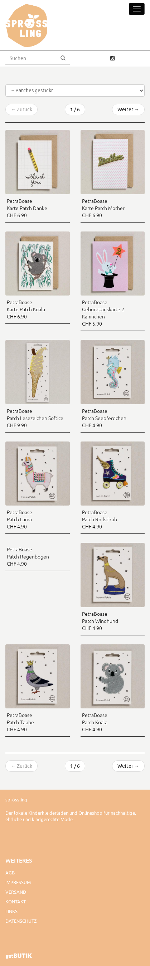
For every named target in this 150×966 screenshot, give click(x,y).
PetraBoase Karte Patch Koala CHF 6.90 (26, 309)
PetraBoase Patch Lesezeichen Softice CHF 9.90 (35, 418)
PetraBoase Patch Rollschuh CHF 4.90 (99, 519)
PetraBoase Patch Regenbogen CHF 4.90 (28, 557)
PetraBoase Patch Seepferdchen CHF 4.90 (104, 418)
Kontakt (15, 901)
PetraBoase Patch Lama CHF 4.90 (19, 519)
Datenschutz (21, 921)
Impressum (18, 882)
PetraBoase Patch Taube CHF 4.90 (20, 722)
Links (11, 911)
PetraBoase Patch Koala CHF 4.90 (94, 722)
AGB (10, 872)
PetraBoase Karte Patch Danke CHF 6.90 (27, 208)
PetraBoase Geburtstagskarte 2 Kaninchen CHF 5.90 (103, 313)
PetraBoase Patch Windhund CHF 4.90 (100, 621)
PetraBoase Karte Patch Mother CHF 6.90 (103, 208)
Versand (15, 892)
